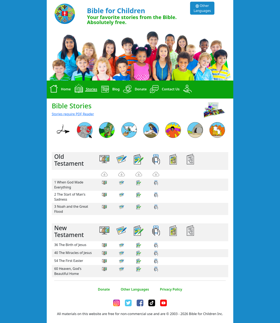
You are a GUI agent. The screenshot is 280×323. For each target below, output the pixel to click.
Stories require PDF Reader (73, 114)
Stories (85, 89)
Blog (109, 89)
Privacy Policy (171, 289)
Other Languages (202, 8)
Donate (134, 89)
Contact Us (164, 89)
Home (59, 89)
